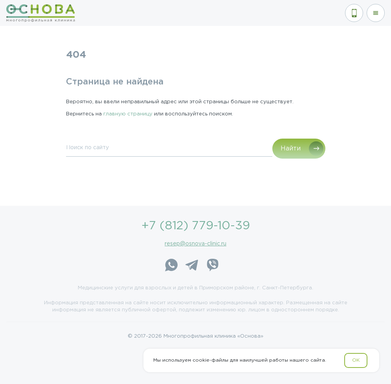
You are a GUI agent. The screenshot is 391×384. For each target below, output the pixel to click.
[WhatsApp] (171, 266)
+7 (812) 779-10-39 (195, 226)
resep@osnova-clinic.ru (195, 243)
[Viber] (212, 266)
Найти (291, 149)
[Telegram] (191, 266)
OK (356, 360)
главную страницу (127, 114)
